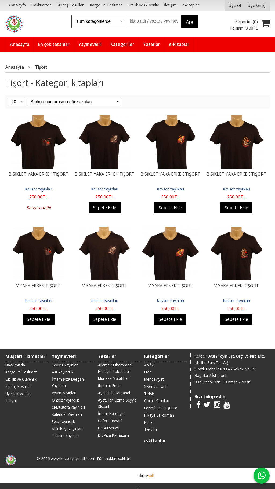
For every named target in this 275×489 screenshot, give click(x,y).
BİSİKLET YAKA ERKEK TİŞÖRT (38, 174)
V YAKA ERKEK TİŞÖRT (38, 286)
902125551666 (207, 381)
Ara (189, 22)
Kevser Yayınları (38, 189)
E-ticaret (129, 475)
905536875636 (237, 381)
